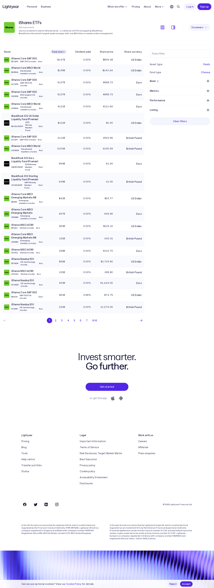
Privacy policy (87, 465)
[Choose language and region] (171, 6)
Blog (24, 447)
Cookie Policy (74, 583)
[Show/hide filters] (173, 27)
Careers (142, 441)
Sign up (204, 6)
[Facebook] (24, 504)
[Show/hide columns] (162, 27)
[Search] (178, 6)
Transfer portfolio (31, 465)
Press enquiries (146, 453)
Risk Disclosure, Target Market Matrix (101, 453)
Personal (32, 6)
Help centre (28, 459)
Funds (206, 64)
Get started (107, 386)
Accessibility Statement (94, 477)
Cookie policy (87, 471)
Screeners (199, 27)
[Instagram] (57, 504)
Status (25, 471)
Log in (189, 6)
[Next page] (141, 320)
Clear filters (180, 121)
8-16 (94, 320)
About (147, 6)
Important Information (93, 441)
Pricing (136, 6)
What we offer (118, 6)
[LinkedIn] (46, 504)
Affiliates (143, 447)
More (159, 6)
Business (46, 6)
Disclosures (86, 483)
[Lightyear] (11, 7)
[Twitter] (35, 504)
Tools (24, 453)
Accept (186, 583)
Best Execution (88, 459)
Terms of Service (89, 447)
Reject (173, 583)
